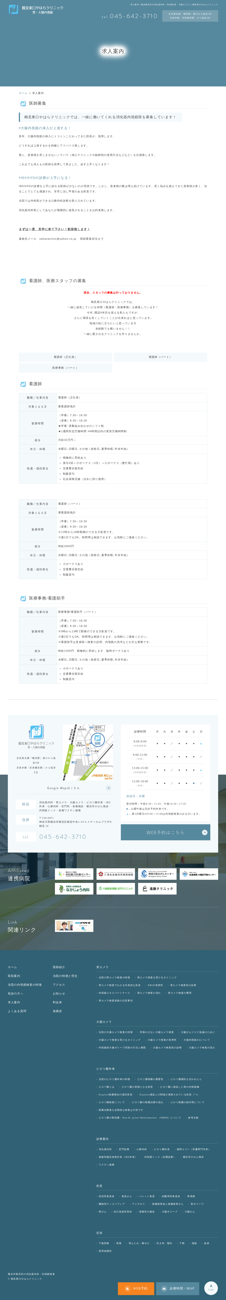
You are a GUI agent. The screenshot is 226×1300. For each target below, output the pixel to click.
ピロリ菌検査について (112, 1102)
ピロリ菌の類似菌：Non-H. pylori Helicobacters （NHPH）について (140, 1117)
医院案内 (14, 976)
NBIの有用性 (155, 985)
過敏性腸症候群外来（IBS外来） (118, 1157)
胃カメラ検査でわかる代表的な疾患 (120, 985)
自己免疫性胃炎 (123, 1211)
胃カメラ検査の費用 (179, 993)
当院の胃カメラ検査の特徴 (114, 977)
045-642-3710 (63, 837)
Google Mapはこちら (63, 788)
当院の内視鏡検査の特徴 (25, 984)
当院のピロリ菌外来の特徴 (114, 1079)
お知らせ (59, 993)
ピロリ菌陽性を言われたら (186, 1079)
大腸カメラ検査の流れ (202, 1047)
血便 (206, 1243)
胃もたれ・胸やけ (139, 1243)
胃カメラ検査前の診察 (183, 985)
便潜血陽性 (105, 1251)
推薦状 (57, 1011)
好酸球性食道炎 (171, 1196)
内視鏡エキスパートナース (114, 993)
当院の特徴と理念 (65, 976)
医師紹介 (59, 967)
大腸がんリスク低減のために (198, 1032)
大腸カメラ (104, 1021)
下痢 (182, 1243)
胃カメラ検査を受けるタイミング (157, 977)
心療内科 (142, 1149)
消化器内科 (105, 1149)
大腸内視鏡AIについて (197, 1039)
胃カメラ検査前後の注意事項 (116, 1000)
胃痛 (118, 1243)
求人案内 (14, 1002)
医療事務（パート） (65, 367)
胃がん (103, 1211)
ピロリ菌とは (106, 1086)
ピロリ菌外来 (105, 1068)
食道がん (127, 1196)
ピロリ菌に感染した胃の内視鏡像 (179, 1086)
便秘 (194, 1243)
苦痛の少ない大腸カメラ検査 (157, 1032)
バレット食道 (147, 1196)
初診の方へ (15, 993)
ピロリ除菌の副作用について (188, 1102)
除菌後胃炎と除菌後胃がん (168, 1204)
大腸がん (190, 1211)
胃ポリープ (197, 1204)
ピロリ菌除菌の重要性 (150, 1079)
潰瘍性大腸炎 (147, 1211)
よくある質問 (17, 1011)
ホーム (12, 967)
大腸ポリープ (170, 1211)
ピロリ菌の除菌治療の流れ (147, 1102)
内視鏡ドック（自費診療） (160, 1157)
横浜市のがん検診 (193, 1157)
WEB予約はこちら (166, 832)
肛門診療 (124, 1149)
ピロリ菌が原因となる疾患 (137, 1086)
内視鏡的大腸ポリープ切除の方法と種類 (122, 1047)
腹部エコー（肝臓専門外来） (194, 1149)
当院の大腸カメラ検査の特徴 (116, 1032)
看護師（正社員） (65, 356)
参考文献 (193, 1117)
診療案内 (102, 1138)
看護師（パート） (160, 356)
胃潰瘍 (191, 1196)
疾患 (99, 1185)
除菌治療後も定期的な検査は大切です (121, 1110)
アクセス (59, 984)
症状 (99, 1232)
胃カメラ (102, 967)
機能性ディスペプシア (112, 1204)
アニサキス (138, 1204)
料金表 (57, 1002)
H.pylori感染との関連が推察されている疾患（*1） (170, 1094)
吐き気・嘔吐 (164, 1243)
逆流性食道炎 (106, 1196)
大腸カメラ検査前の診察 (167, 1047)
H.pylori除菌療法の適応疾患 (115, 1094)
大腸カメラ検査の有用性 (162, 1039)
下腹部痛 (104, 1243)
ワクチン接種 (106, 1164)
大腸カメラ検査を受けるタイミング (120, 1039)
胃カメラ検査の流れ (149, 993)
